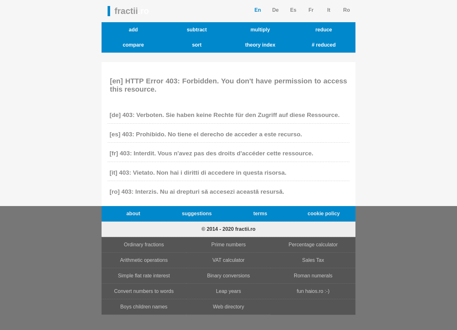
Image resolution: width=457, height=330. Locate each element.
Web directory (228, 306)
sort (197, 45)
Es (293, 10)
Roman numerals (313, 275)
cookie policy (324, 213)
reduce (323, 29)
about (133, 213)
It (328, 10)
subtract (197, 29)
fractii (132, 11)
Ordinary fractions (144, 244)
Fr (311, 10)
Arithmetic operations (144, 260)
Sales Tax (313, 260)
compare (133, 45)
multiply (260, 29)
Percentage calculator (313, 244)
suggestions (197, 213)
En (258, 10)
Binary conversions (228, 275)
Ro (346, 10)
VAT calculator (228, 260)
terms (260, 213)
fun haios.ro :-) (313, 291)
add (133, 29)
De (275, 10)
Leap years (228, 291)
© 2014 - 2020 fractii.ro (228, 229)
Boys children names (144, 306)
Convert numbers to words (144, 291)
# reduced (324, 45)
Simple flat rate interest (144, 275)
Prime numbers (228, 244)
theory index (260, 45)
